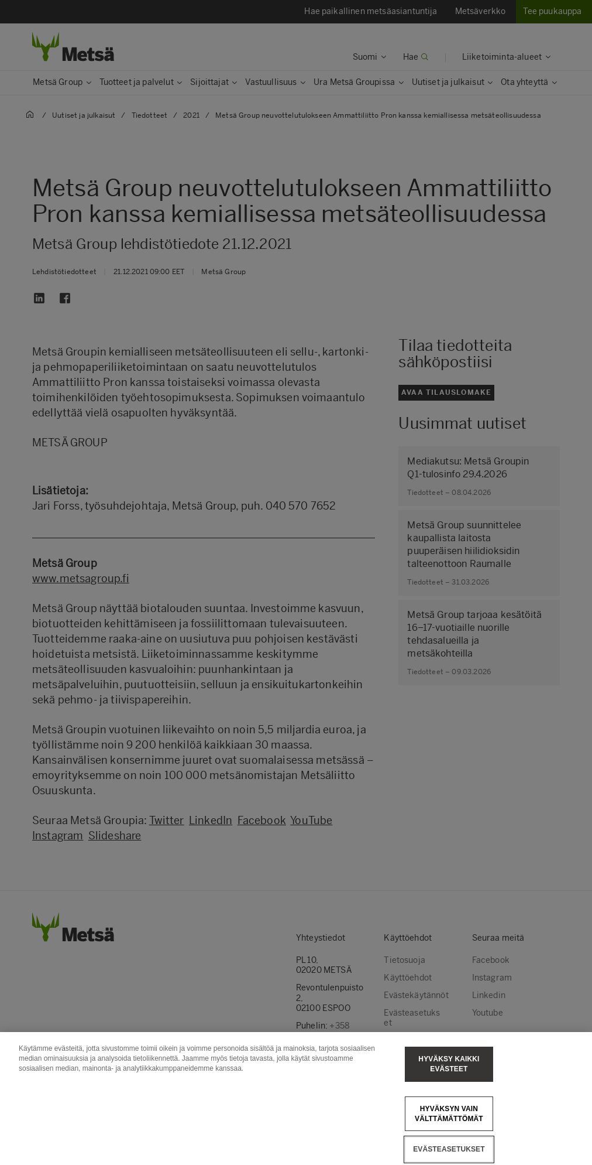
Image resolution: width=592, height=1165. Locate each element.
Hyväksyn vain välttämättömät (449, 1132)
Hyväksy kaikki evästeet (448, 1082)
